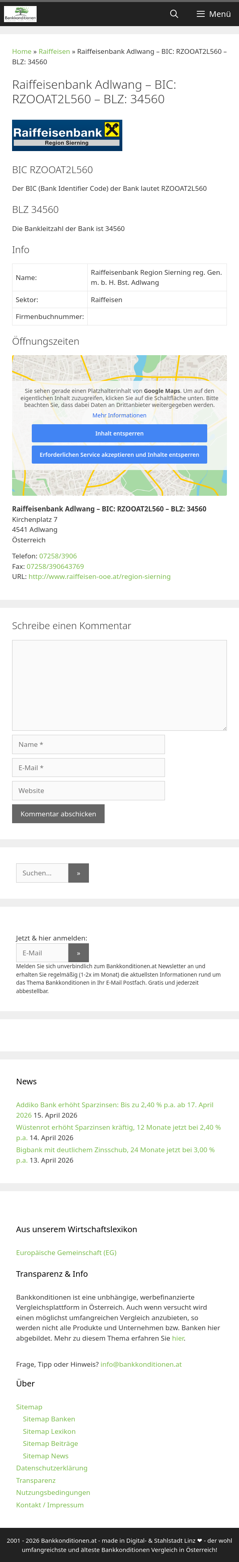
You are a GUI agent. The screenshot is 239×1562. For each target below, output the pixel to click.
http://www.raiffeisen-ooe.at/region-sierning (100, 576)
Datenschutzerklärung (52, 1467)
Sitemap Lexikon (49, 1431)
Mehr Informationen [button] (119, 415)
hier (178, 1338)
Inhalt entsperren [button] (119, 433)
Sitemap (29, 1406)
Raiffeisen (54, 51)
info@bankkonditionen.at (141, 1364)
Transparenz (36, 1480)
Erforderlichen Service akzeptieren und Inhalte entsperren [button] (120, 454)
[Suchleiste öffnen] (174, 14)
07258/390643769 (55, 566)
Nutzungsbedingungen (53, 1492)
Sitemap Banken (49, 1418)
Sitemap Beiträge (50, 1443)
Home (21, 51)
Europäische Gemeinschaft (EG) (66, 1252)
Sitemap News (45, 1455)
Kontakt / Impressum (50, 1504)
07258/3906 (58, 555)
